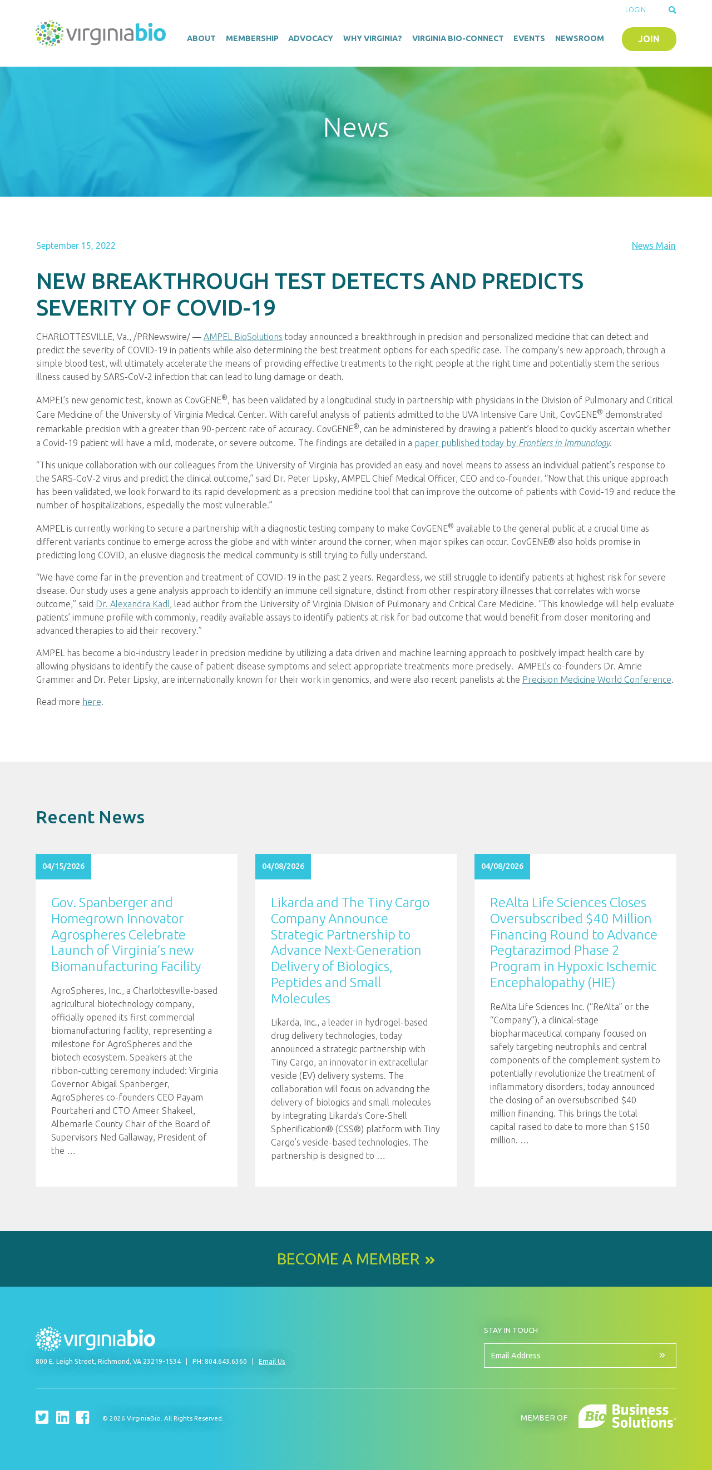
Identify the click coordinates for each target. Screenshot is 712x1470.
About (201, 38)
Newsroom (579, 38)
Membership (252, 38)
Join (649, 39)
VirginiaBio (102, 33)
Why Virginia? (372, 38)
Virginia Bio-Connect (458, 38)
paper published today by (512, 443)
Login (635, 9)
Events (529, 38)
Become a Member (348, 1259)
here (91, 702)
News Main (654, 246)
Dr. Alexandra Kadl (133, 604)
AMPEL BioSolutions (243, 337)
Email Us (272, 1361)
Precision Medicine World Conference (596, 679)
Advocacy (310, 38)
